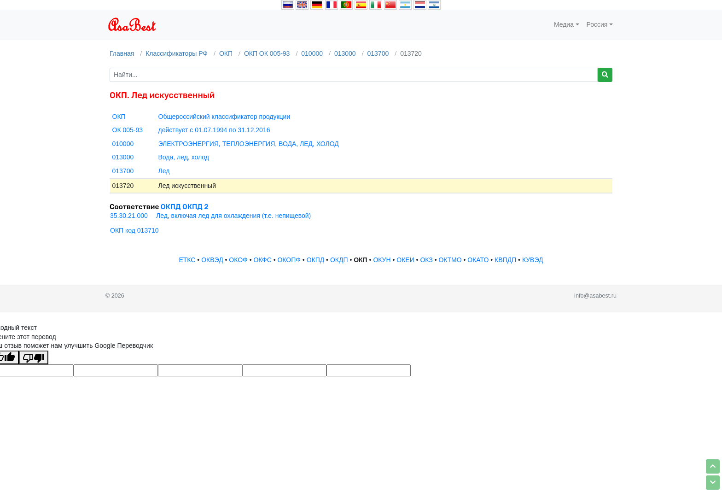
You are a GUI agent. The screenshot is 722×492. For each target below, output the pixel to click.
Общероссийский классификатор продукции (224, 116)
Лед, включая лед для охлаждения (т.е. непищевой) (233, 215)
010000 (312, 53)
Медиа (564, 24)
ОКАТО (478, 260)
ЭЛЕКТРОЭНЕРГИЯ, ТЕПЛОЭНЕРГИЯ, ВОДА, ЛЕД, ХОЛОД (248, 143)
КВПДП (505, 260)
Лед (164, 171)
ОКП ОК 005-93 (267, 53)
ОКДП (339, 260)
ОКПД (316, 260)
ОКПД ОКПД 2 (185, 207)
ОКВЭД (212, 260)
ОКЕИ (405, 260)
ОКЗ (426, 260)
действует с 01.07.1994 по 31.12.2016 (214, 130)
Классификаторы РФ (177, 53)
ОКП (226, 53)
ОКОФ (238, 260)
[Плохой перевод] (33, 357)
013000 (345, 53)
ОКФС (262, 260)
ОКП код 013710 (134, 230)
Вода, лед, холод (183, 157)
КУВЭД (532, 260)
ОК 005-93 (127, 130)
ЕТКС (187, 260)
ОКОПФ (288, 260)
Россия (597, 24)
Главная (122, 53)
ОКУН (381, 260)
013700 (378, 53)
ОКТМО (449, 260)
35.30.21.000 (129, 215)
